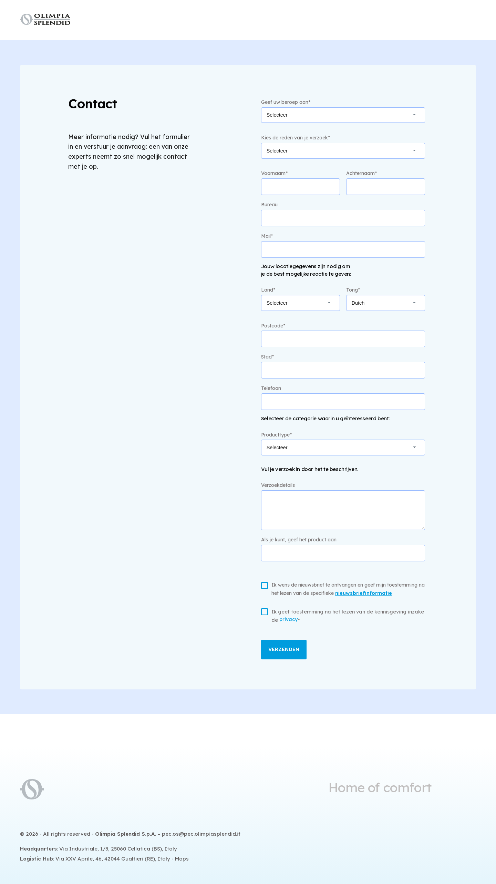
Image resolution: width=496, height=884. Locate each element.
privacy (288, 619)
